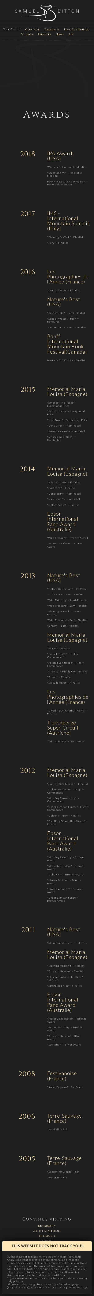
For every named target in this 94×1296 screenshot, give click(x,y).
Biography (47, 1226)
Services (44, 34)
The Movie (47, 1236)
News (60, 34)
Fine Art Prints (76, 29)
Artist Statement (47, 1231)
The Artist (12, 29)
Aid (71, 34)
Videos (27, 34)
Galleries (52, 29)
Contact (32, 29)
